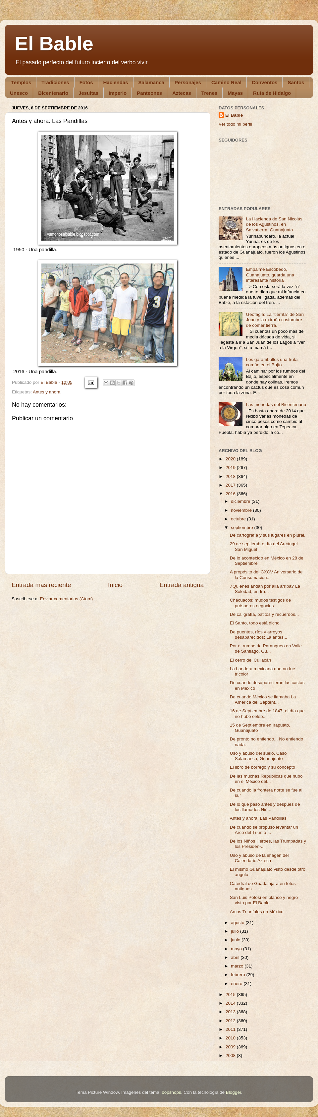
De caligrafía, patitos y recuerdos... (264, 614)
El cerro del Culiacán (250, 660)
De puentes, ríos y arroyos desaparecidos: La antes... (258, 634)
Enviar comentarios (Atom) (66, 598)
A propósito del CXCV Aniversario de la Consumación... (266, 574)
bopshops (171, 1092)
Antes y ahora (46, 391)
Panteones (149, 93)
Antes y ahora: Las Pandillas (258, 818)
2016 (231, 493)
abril (235, 957)
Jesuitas (88, 93)
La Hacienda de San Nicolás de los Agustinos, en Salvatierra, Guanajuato (274, 224)
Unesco (19, 93)
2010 (231, 1037)
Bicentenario (53, 93)
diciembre (241, 501)
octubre (239, 518)
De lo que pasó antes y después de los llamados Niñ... (265, 807)
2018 (231, 476)
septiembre (242, 527)
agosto (238, 922)
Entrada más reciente (41, 584)
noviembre (242, 510)
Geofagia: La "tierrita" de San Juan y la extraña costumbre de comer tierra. (275, 319)
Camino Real (226, 82)
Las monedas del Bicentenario (276, 404)
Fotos (86, 82)
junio (236, 939)
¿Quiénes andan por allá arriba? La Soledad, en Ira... (265, 589)
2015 (231, 994)
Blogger (233, 1092)
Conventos (265, 82)
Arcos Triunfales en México (257, 911)
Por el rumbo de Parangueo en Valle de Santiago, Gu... (266, 648)
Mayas (235, 93)
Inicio (115, 584)
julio (235, 931)
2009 (231, 1046)
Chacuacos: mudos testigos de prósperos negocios (260, 603)
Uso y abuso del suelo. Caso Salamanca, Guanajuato (258, 756)
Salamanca (151, 82)
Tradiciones (55, 82)
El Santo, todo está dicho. (255, 622)
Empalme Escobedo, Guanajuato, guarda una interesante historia (270, 274)
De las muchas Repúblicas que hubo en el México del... (266, 779)
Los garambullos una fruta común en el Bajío (271, 362)
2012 (231, 1020)
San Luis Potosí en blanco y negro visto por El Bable (264, 900)
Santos (296, 82)
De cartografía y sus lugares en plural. (267, 535)
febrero (238, 974)
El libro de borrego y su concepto (262, 767)
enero (237, 983)
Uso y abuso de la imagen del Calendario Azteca (259, 858)
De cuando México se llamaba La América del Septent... (263, 699)
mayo (237, 948)
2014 (231, 1003)
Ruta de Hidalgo (272, 93)
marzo (237, 966)
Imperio (118, 93)
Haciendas (115, 82)
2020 (231, 458)
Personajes (188, 82)
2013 (231, 1011)
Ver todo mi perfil (235, 124)
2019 (231, 467)
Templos (21, 82)
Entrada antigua (182, 584)
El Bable (54, 43)
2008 (231, 1055)
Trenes (209, 93)
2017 (231, 485)
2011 (231, 1029)
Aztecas (181, 93)
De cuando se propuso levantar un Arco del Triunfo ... (264, 830)
